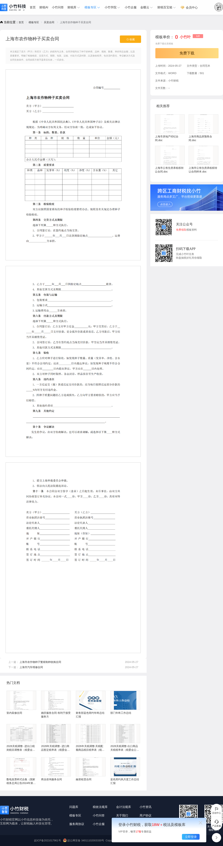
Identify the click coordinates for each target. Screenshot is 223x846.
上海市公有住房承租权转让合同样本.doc (203, 159)
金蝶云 (147, 7)
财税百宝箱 (167, 7)
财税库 (74, 7)
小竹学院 (113, 7)
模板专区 (93, 7)
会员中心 (189, 7)
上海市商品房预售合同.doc (203, 128)
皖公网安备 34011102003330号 (84, 840)
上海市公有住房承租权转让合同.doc (170, 159)
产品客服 (216, 823)
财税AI (43, 7)
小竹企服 (131, 7)
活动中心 (216, 810)
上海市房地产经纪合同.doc (170, 128)
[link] (21, 22)
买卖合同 (49, 22)
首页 (33, 7)
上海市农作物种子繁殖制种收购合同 (40, 661)
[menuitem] (34, 7)
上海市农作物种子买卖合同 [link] (75, 22)
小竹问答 (58, 7)
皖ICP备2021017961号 (47, 840)
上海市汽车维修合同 (31, 667)
